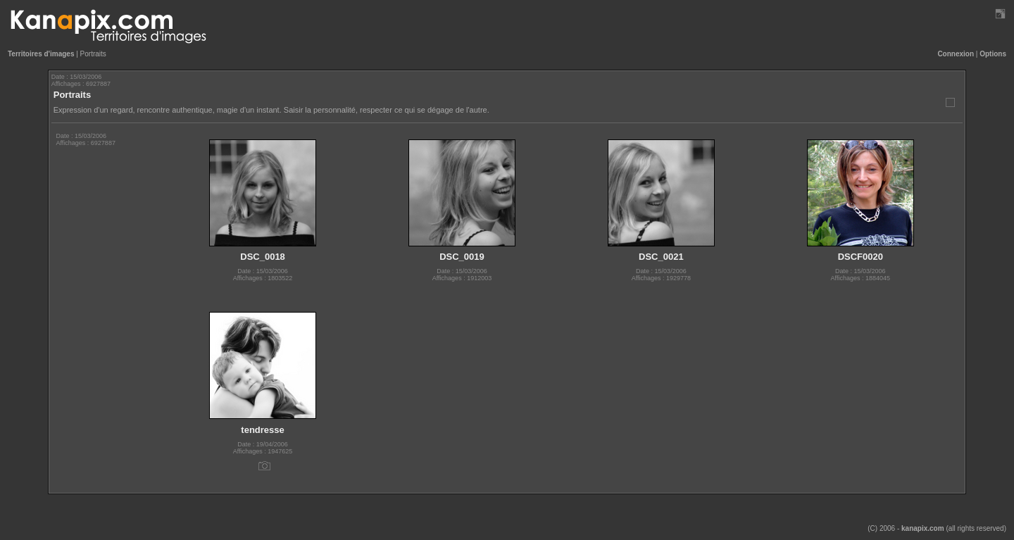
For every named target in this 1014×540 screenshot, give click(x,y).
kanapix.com (922, 528)
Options (992, 54)
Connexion (955, 54)
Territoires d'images (41, 54)
